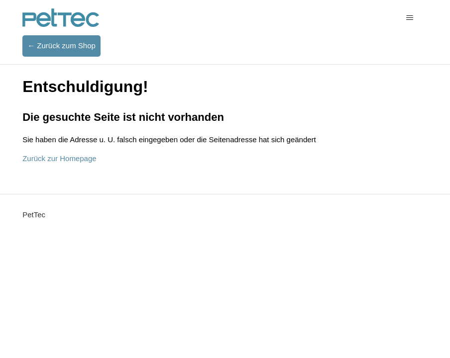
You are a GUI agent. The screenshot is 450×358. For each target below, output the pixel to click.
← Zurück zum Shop (61, 45)
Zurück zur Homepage (59, 158)
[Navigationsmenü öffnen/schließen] (410, 18)
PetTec (33, 214)
